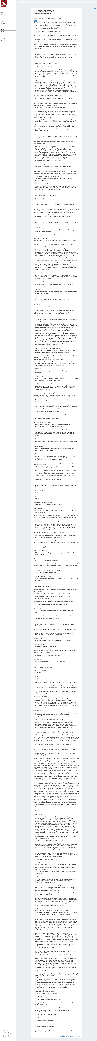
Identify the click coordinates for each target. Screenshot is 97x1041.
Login (95, 8)
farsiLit (2, 12)
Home (21, 1)
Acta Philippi (3, 36)
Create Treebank (77, 1035)
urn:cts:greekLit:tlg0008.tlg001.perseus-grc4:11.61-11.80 (70, 1036)
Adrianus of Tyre (4, 42)
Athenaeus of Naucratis (34, 1)
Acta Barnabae (3, 31)
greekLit (26, 1)
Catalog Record (63, 1035)
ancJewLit (3, 23)
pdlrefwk (2, 25)
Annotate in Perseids (69, 1035)
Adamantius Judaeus (4, 40)
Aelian (2, 45)
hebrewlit (3, 16)
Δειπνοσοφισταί (45, 1)
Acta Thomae (3, 38)
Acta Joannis (3, 33)
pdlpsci (2, 21)
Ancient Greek (3, 14)
